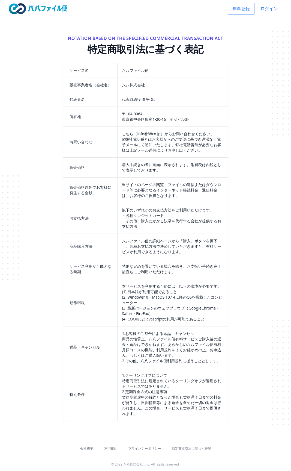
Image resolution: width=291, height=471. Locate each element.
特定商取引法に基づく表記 (191, 448)
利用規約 (110, 448)
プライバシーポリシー (144, 448)
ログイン (269, 8)
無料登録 (241, 9)
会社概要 (86, 448)
